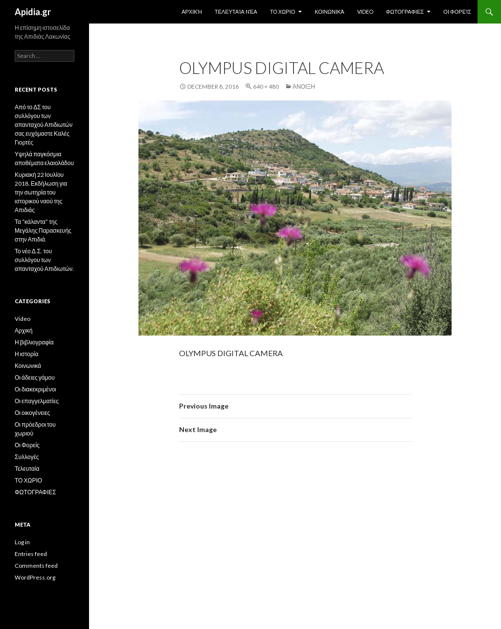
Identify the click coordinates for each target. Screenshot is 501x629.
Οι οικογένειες (32, 412)
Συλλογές (27, 456)
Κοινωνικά (329, 11)
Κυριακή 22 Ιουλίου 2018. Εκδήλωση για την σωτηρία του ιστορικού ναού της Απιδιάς (41, 192)
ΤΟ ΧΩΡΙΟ (283, 11)
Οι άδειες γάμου (35, 377)
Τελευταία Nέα (236, 11)
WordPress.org (35, 577)
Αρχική (192, 11)
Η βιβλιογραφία (34, 342)
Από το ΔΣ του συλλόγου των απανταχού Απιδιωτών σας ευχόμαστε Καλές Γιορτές (43, 124)
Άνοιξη (304, 86)
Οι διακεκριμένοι (35, 389)
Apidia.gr (33, 11)
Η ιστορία (26, 354)
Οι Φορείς (457, 11)
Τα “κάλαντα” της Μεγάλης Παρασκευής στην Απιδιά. (43, 230)
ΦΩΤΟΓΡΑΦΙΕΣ (405, 11)
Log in (22, 542)
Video (365, 11)
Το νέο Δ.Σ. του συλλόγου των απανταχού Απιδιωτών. (44, 259)
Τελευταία (27, 468)
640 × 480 (266, 86)
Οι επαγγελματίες (37, 401)
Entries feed (31, 553)
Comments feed (36, 565)
